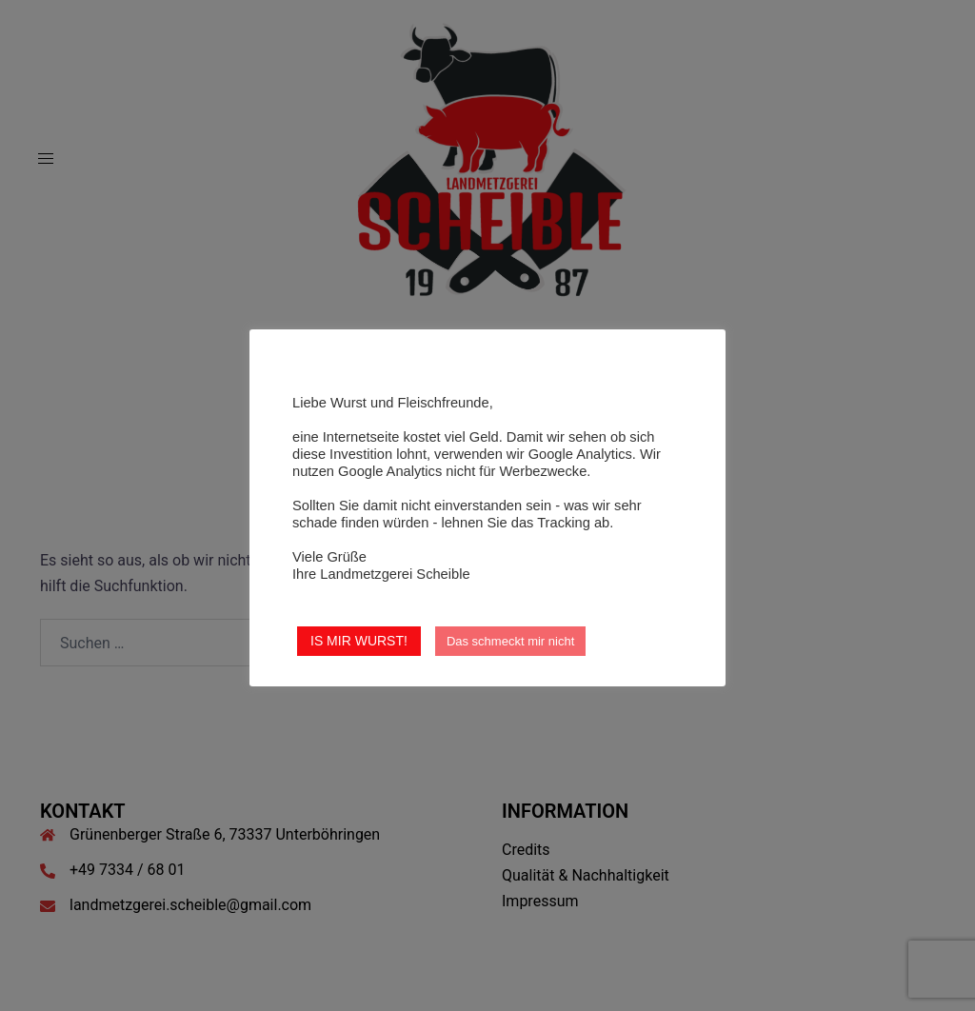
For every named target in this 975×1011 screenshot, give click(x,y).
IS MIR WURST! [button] (359, 640)
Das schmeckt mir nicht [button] (510, 641)
